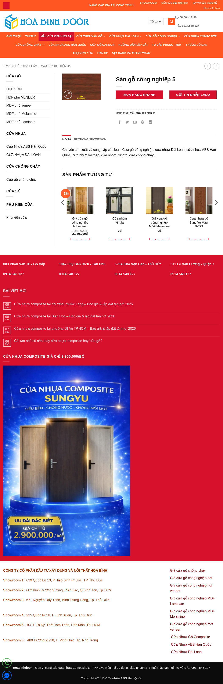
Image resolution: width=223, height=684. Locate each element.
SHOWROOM (148, 2)
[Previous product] (216, 66)
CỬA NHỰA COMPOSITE (200, 36)
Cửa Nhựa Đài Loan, (187, 652)
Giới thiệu (13, 36)
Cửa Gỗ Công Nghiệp (162, 36)
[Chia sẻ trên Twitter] (127, 122)
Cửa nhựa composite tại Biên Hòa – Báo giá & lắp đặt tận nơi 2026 (64, 316)
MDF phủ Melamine (21, 113)
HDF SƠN (14, 89)
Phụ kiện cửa (83, 53)
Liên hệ (102, 53)
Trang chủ (11, 66)
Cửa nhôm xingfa (119, 220)
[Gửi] (171, 21)
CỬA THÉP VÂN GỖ (90, 36)
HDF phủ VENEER (20, 97)
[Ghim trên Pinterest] (142, 122)
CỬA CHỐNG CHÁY (30, 45)
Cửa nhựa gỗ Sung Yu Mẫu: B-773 (198, 222)
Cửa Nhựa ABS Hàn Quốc (67, 44)
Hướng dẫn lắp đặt (133, 44)
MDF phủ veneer (19, 105)
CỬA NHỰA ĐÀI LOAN (125, 36)
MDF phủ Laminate (20, 122)
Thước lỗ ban (211, 8)
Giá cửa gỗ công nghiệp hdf (191, 578)
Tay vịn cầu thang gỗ (205, 2)
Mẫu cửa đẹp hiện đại (174, 2)
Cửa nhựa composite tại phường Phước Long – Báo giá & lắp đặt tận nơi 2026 (73, 304)
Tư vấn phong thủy (167, 44)
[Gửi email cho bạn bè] (135, 122)
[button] (68, 94)
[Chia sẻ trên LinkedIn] (150, 122)
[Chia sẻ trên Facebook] (119, 122)
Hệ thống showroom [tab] (90, 139)
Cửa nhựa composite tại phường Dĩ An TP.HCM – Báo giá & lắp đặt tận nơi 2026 (75, 328)
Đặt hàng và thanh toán (131, 53)
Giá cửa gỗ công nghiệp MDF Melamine (159, 222)
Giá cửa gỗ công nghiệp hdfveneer (80, 222)
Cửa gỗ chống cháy (21, 179)
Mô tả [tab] (66, 139)
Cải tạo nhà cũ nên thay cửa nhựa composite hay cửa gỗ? (58, 341)
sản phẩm (30, 66)
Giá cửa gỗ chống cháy (188, 570)
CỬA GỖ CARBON (102, 44)
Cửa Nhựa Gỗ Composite (191, 637)
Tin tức (30, 36)
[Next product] (207, 66)
